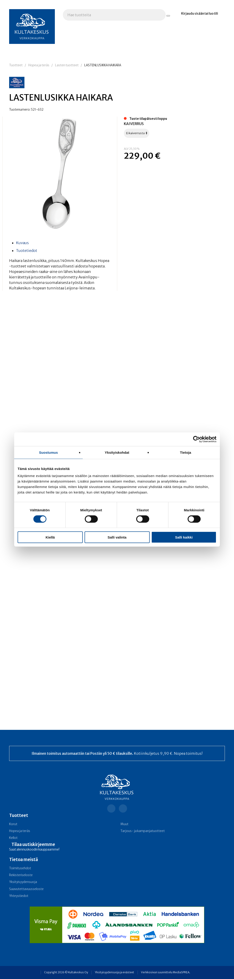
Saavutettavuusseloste (26, 889)
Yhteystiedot (18, 896)
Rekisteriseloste (21, 875)
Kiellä (50, 537)
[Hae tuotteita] (168, 15)
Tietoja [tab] (185, 452)
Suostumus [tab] (48, 452)
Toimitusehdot (20, 868)
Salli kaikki (184, 537)
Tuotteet (16, 65)
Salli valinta (117, 537)
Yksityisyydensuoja (23, 882)
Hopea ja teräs (38, 65)
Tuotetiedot (26, 250)
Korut (13, 824)
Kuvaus (22, 242)
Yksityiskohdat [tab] (117, 452)
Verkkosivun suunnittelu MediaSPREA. (165, 972)
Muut (124, 824)
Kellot (13, 838)
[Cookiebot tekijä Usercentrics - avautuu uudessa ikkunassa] (196, 439)
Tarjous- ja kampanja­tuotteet (142, 831)
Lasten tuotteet (67, 65)
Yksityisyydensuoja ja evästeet (114, 972)
